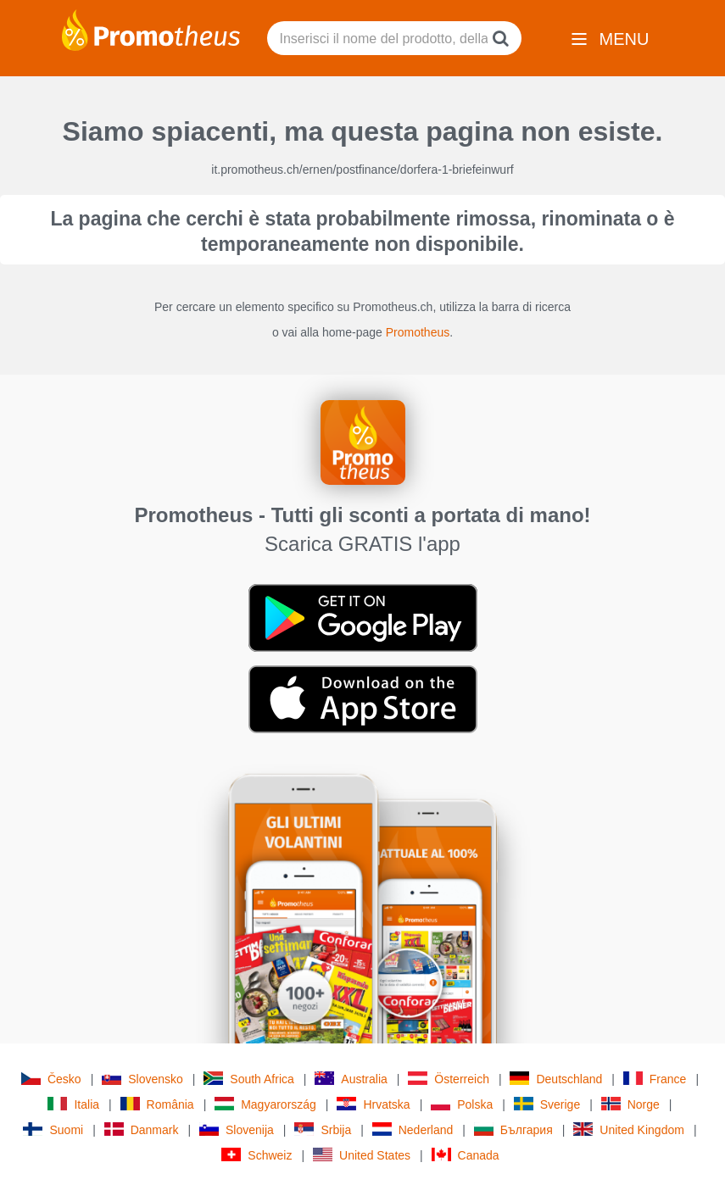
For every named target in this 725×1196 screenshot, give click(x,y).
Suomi (53, 1129)
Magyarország (265, 1104)
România (157, 1104)
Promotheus (417, 332)
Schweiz (256, 1155)
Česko (51, 1078)
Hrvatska (373, 1104)
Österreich (448, 1078)
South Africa (249, 1078)
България (513, 1129)
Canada (465, 1155)
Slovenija (236, 1129)
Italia (73, 1104)
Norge (630, 1104)
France (655, 1078)
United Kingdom (628, 1129)
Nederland (413, 1129)
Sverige (547, 1104)
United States (361, 1155)
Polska (462, 1104)
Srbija (322, 1129)
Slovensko (142, 1078)
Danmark (141, 1129)
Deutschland (556, 1078)
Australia (351, 1078)
